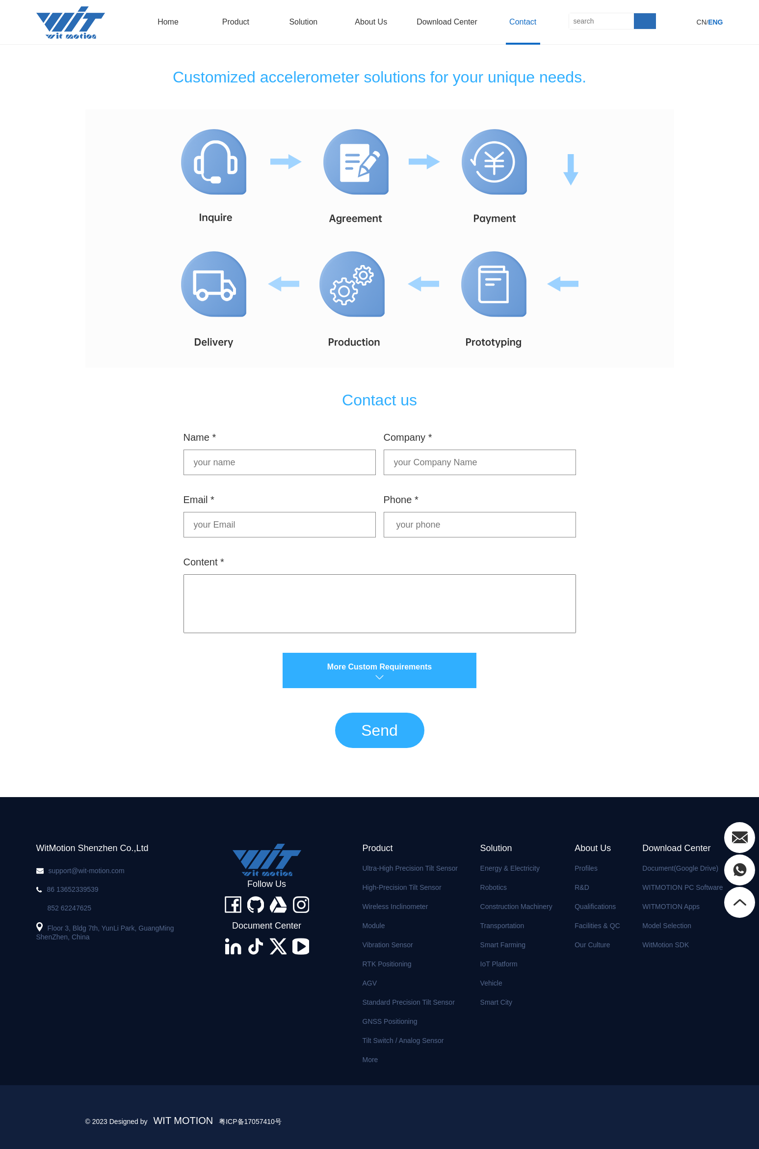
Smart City (496, 1002)
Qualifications (595, 906)
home (168, 22)
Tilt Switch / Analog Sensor (403, 1040)
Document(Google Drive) (680, 868)
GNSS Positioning (390, 1021)
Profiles (586, 868)
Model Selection (666, 926)
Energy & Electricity (510, 868)
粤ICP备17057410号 (250, 1121)
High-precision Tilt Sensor (402, 887)
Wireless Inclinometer (395, 906)
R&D (582, 887)
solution (303, 22)
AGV (370, 983)
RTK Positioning (387, 964)
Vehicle (491, 983)
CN (702, 22)
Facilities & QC (597, 926)
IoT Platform (499, 964)
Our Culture (592, 945)
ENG (715, 22)
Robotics (493, 887)
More (370, 1060)
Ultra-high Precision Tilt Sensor (410, 868)
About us (371, 22)
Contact (522, 22)
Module (374, 926)
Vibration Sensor (388, 945)
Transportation (502, 926)
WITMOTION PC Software (682, 887)
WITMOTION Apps (671, 906)
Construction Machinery (516, 906)
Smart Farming (503, 945)
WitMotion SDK (665, 945)
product (235, 22)
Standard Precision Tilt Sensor (409, 1002)
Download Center (447, 22)
